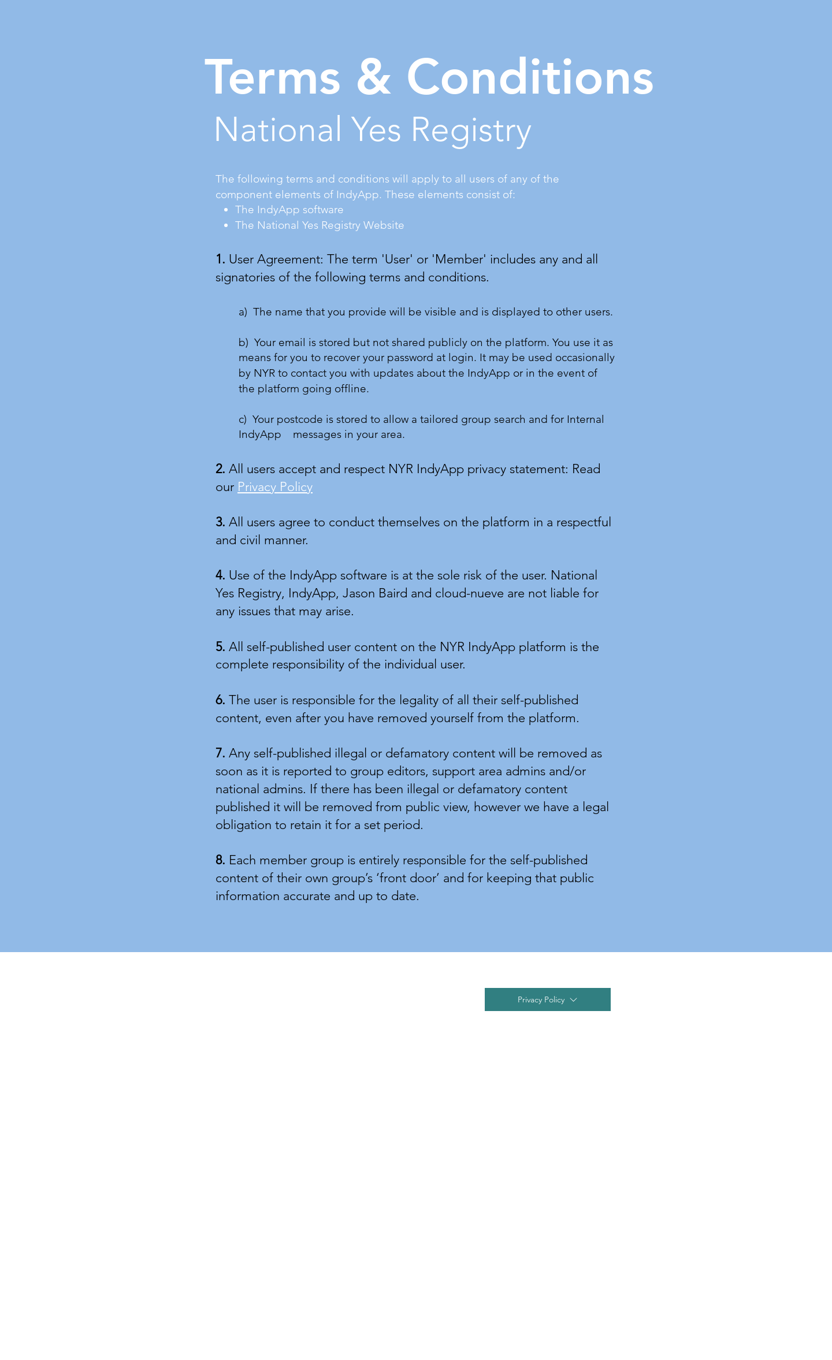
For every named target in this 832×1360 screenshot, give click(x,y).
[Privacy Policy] (548, 999)
